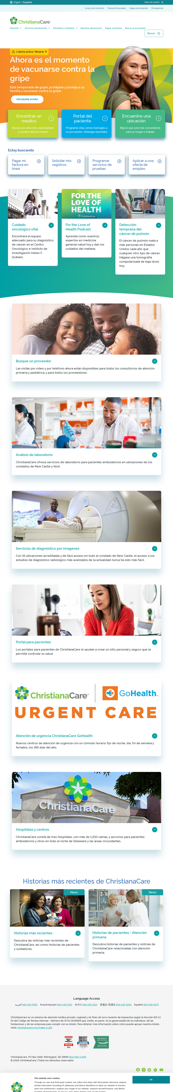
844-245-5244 (123, 1004)
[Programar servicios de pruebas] (107, 165)
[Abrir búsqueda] (154, 33)
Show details (40, 1087)
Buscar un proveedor (135, 28)
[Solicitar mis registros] (66, 165)
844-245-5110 (64, 1004)
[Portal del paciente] (86, 124)
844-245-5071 (151, 1004)
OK (151, 1061)
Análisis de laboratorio (34, 455)
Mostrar (41, 51)
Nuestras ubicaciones (91, 28)
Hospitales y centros (32, 829)
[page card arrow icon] (51, 225)
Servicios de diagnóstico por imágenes (47, 548)
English (17, 2)
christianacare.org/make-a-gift (34, 1027)
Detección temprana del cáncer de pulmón (134, 229)
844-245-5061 (29, 1004)
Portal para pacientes (33, 642)
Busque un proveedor (33, 361)
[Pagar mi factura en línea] (26, 165)
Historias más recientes (33, 933)
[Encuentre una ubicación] (140, 124)
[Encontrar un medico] (33, 124)
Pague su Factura (113, 28)
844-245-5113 (90, 1004)
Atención (16, 28)
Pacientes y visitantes (65, 28)
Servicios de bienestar (37, 28)
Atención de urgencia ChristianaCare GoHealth (54, 736)
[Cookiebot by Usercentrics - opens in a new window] (17, 1087)
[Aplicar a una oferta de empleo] (147, 165)
